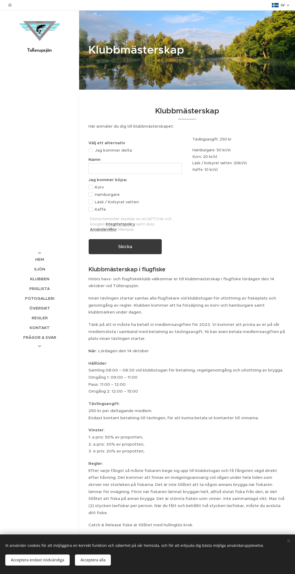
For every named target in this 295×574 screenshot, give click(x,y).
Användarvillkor (103, 229)
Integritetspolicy (120, 224)
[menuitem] (40, 259)
